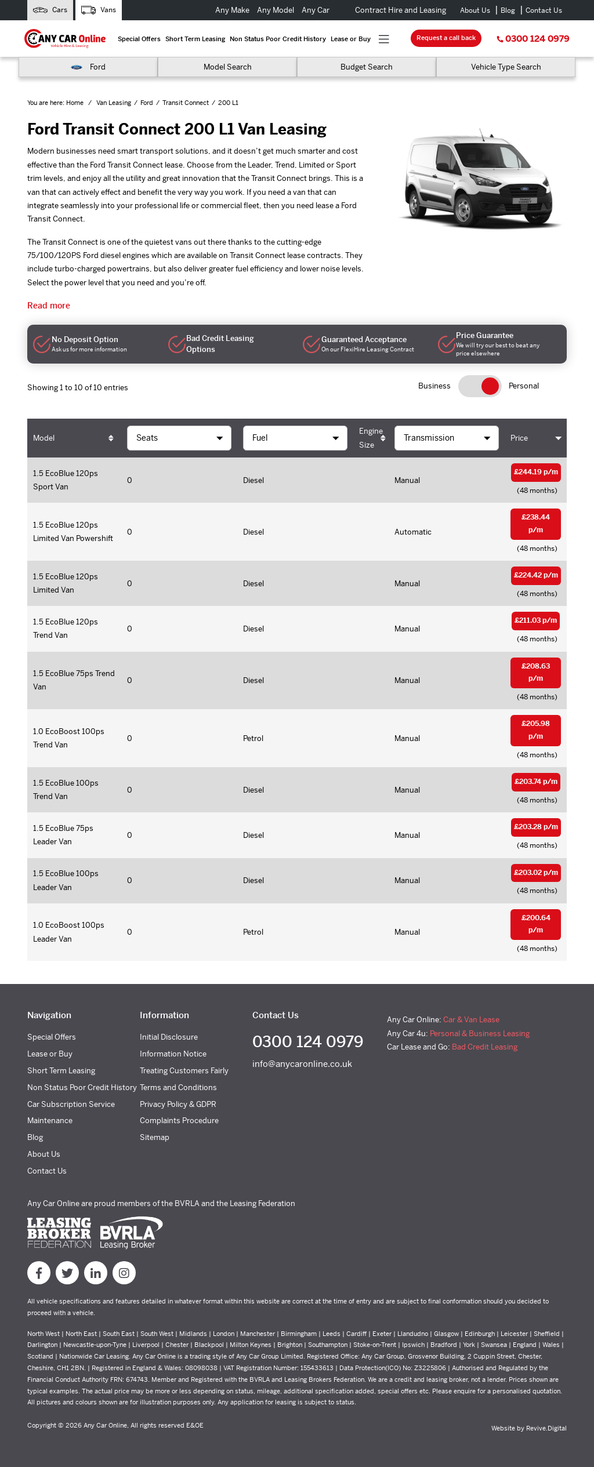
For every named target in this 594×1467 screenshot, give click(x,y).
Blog (508, 10)
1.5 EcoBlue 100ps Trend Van (66, 789)
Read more (48, 305)
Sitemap (154, 1137)
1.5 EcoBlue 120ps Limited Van (65, 583)
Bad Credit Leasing (484, 1047)
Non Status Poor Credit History (278, 39)
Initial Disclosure (169, 1037)
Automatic (413, 532)
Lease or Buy (351, 39)
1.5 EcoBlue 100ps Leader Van (66, 880)
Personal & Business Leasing (480, 1033)
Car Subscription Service (71, 1104)
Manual (407, 480)
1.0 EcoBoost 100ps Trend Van (68, 738)
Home (75, 103)
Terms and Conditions (178, 1087)
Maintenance (50, 1120)
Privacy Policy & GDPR (178, 1104)
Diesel (253, 480)
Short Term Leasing (195, 39)
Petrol (253, 738)
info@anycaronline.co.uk (302, 1063)
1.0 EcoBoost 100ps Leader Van (68, 931)
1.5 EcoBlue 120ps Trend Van (65, 628)
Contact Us (544, 10)
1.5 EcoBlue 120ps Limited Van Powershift (73, 531)
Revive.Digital (546, 1428)
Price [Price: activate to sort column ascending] (519, 438)
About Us (475, 10)
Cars (50, 10)
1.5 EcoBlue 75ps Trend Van (74, 680)
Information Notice (173, 1054)
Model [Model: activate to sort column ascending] (44, 438)
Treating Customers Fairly (184, 1071)
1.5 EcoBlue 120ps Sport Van (65, 480)
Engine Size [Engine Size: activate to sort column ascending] (371, 437)
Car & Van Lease (471, 1020)
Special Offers (139, 39)
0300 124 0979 (533, 38)
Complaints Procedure (179, 1120)
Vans (98, 10)
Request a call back (446, 38)
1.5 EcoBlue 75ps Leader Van (63, 835)
